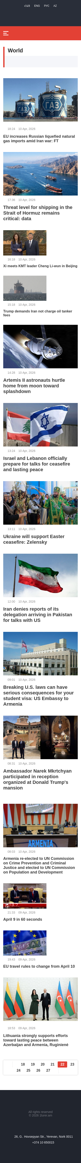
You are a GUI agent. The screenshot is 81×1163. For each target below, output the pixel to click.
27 (48, 1070)
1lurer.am (46, 1115)
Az (55, 5)
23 (72, 1064)
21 (53, 1064)
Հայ (27, 5)
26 (38, 1070)
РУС (46, 5)
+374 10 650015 (43, 1142)
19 (33, 1064)
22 (62, 1064)
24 (19, 1070)
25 (28, 1070)
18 (23, 1064)
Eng (37, 5)
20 (43, 1064)
